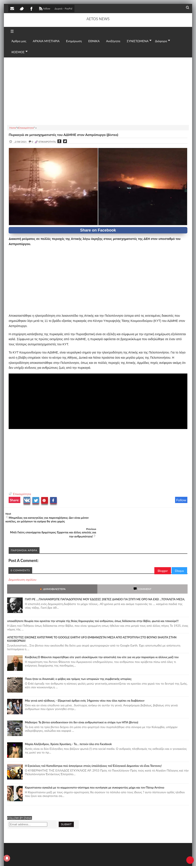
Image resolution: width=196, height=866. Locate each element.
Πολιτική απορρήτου (89, 858)
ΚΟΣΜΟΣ (18, 52)
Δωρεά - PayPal (63, 8)
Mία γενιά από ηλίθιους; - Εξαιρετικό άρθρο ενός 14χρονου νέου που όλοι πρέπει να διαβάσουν (84, 685)
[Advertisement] (98, 90)
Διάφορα (161, 41)
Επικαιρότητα (22, 494)
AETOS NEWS (97, 19)
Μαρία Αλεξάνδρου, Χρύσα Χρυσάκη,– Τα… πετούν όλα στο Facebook (68, 728)
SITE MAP (70, 858)
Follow (181, 500)
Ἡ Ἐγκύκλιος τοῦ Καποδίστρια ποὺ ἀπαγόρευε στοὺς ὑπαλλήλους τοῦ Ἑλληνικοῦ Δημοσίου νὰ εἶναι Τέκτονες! (93, 750)
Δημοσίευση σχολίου (22, 564)
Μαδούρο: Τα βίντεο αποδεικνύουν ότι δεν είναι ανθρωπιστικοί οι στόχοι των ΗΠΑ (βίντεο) (81, 707)
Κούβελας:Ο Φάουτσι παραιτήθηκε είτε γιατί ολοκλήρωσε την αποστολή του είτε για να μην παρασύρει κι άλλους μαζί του (102, 642)
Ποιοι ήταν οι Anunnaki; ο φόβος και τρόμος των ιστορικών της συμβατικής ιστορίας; (78, 663)
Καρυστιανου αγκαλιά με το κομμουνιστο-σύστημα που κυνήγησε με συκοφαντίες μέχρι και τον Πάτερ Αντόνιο (94, 772)
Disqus (179, 555)
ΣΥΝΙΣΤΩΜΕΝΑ (138, 41)
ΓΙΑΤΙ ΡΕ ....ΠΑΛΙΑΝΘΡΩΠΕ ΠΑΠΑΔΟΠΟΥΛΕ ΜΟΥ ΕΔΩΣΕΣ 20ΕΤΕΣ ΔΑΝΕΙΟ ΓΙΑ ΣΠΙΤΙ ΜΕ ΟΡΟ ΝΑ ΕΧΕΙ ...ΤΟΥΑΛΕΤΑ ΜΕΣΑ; (105, 584)
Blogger (163, 555)
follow (44, 9)
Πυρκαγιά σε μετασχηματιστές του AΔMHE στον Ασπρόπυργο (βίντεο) (63, 135)
